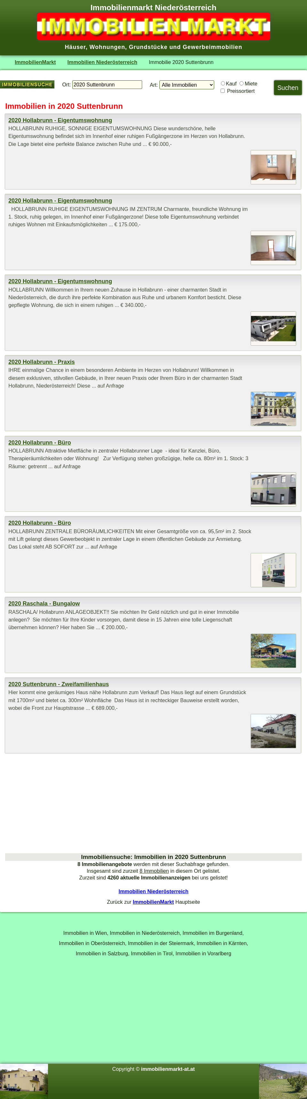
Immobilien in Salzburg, (103, 953)
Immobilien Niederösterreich (102, 62)
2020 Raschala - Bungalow (44, 603)
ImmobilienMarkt (35, 62)
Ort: (66, 84)
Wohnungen (107, 47)
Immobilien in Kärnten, (222, 943)
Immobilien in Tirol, (152, 953)
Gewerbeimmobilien (212, 47)
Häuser (75, 47)
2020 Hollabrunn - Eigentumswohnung (60, 120)
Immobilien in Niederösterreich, (145, 933)
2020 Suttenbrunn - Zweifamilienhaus (58, 684)
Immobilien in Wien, (86, 933)
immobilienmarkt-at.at (168, 1069)
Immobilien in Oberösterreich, (92, 943)
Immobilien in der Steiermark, (161, 943)
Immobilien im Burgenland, (213, 933)
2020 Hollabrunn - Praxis (41, 362)
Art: (154, 85)
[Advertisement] (153, 803)
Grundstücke (148, 47)
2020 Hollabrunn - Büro (39, 442)
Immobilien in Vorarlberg (203, 953)
